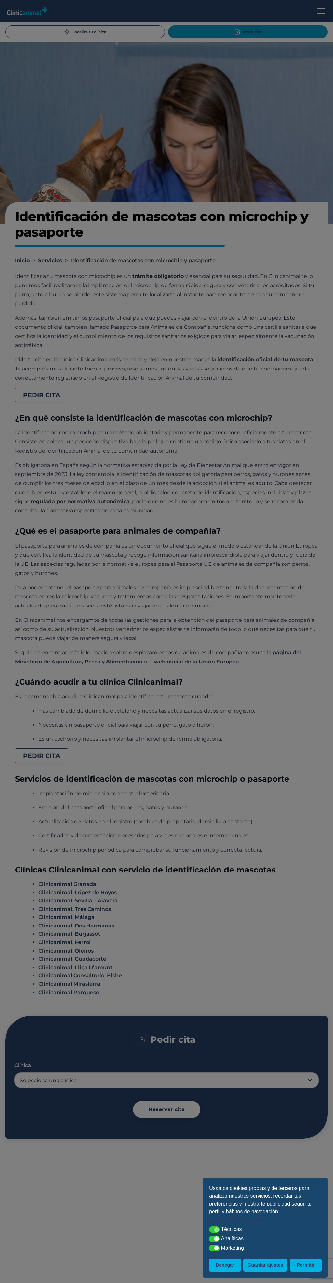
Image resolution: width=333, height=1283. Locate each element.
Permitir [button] (305, 1265)
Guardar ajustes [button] (265, 1265)
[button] (214, 1229)
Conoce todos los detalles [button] (239, 1219)
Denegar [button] (225, 1265)
